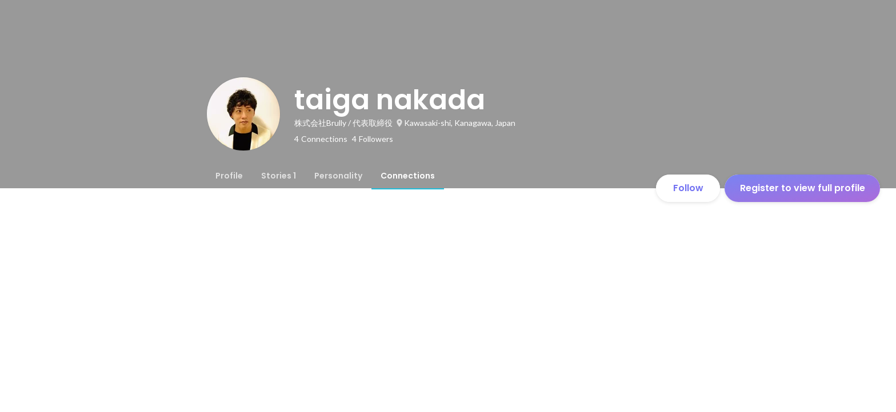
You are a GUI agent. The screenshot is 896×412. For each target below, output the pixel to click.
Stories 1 (278, 175)
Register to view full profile (802, 188)
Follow (688, 188)
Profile (229, 175)
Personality (338, 175)
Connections (408, 175)
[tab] (229, 175)
